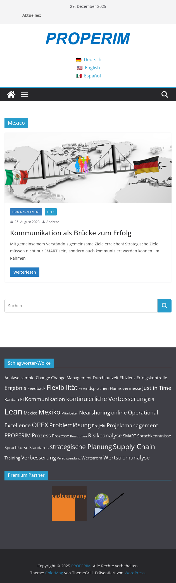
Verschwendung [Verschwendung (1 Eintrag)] (68, 458)
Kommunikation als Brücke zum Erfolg (70, 232)
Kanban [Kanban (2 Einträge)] (11, 399)
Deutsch (92, 59)
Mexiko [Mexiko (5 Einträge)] (49, 411)
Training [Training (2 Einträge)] (12, 458)
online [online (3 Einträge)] (119, 412)
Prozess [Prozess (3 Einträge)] (41, 435)
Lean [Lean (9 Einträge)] (13, 411)
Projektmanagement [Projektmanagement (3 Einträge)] (132, 425)
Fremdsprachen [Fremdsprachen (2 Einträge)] (94, 388)
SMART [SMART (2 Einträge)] (129, 436)
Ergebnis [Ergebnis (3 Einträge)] (15, 387)
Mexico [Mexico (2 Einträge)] (30, 413)
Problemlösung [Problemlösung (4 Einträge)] (70, 425)
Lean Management (26, 212)
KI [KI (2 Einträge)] (22, 399)
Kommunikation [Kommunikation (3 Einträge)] (45, 398)
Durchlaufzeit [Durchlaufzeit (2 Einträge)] (105, 378)
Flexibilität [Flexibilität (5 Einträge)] (62, 387)
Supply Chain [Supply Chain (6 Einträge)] (134, 446)
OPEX (50, 212)
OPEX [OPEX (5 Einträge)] (40, 424)
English (92, 68)
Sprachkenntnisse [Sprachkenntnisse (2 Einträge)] (154, 436)
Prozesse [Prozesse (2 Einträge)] (60, 436)
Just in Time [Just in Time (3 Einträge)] (156, 387)
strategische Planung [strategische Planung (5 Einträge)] (81, 446)
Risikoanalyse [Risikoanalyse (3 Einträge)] (105, 435)
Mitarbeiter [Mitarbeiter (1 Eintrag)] (69, 413)
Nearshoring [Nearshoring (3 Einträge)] (94, 412)
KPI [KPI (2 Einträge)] (151, 399)
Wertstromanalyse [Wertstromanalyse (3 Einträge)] (126, 457)
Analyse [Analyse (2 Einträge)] (11, 378)
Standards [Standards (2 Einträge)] (39, 447)
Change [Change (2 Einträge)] (43, 378)
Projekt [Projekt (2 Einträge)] (99, 426)
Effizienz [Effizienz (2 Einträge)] (127, 378)
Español (92, 76)
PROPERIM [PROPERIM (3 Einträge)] (17, 435)
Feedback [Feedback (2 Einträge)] (36, 388)
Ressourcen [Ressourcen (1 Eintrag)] (78, 436)
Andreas (53, 221)
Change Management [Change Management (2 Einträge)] (71, 378)
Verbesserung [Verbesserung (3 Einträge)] (38, 457)
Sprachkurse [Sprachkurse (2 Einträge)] (16, 447)
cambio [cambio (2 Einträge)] (27, 378)
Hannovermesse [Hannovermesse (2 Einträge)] (125, 388)
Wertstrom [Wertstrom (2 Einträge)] (92, 458)
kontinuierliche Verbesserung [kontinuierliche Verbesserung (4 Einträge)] (106, 399)
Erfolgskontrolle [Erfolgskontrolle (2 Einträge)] (152, 378)
